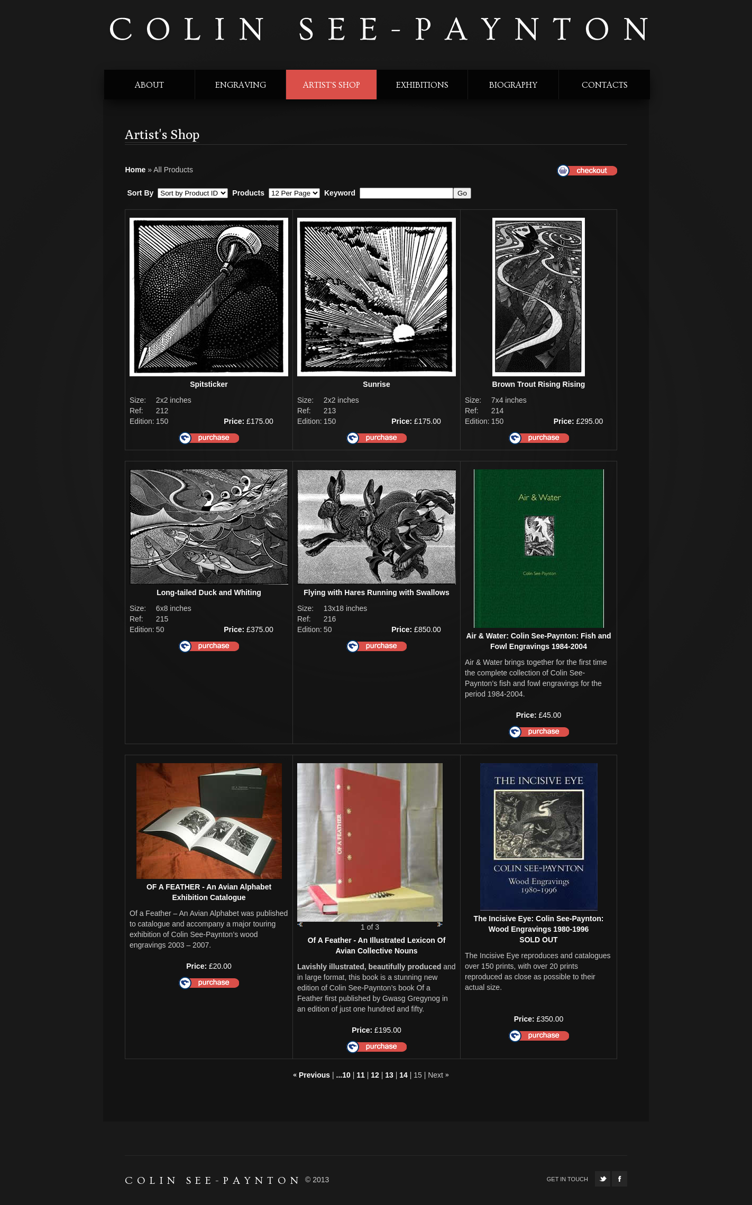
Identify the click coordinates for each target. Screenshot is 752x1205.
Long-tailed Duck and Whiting (209, 592)
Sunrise (376, 384)
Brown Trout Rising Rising (538, 384)
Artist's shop (331, 85)
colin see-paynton (377, 30)
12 (375, 1075)
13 (389, 1075)
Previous (314, 1075)
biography (513, 85)
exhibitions (422, 85)
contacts (605, 85)
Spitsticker (209, 384)
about (149, 85)
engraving (240, 85)
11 (360, 1075)
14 (403, 1075)
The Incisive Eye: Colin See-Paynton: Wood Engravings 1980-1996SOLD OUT (539, 929)
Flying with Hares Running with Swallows (376, 592)
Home (135, 169)
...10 (343, 1075)
